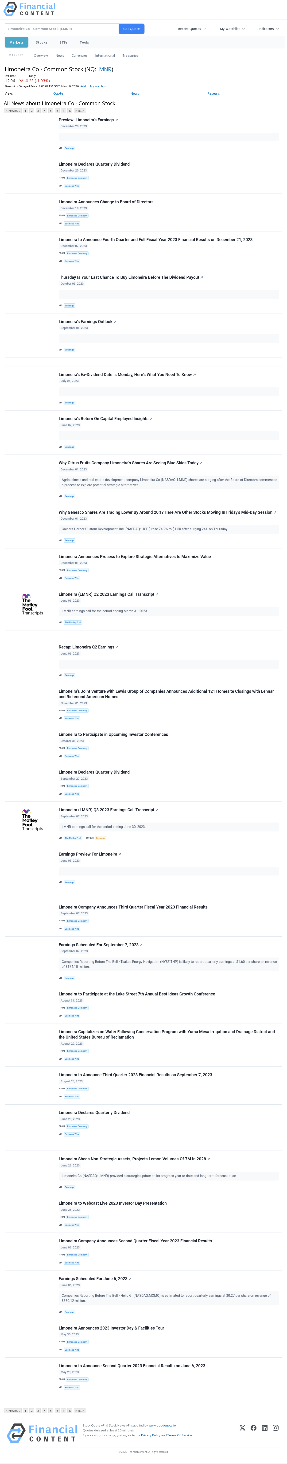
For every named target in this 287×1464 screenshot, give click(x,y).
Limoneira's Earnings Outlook (87, 322)
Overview (41, 55)
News (59, 55)
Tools (84, 42)
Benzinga (69, 148)
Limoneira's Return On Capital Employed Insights (105, 419)
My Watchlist (230, 28)
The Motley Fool (73, 623)
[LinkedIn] (264, 1434)
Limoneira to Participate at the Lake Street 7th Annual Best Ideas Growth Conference (137, 995)
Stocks (41, 42)
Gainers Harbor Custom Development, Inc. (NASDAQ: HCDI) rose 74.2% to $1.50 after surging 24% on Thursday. (145, 530)
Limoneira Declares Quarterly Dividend (94, 164)
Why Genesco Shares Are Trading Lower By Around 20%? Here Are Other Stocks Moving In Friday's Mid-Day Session (167, 512)
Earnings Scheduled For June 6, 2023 (95, 1280)
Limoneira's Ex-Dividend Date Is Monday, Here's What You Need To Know (127, 375)
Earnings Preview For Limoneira (90, 855)
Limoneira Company (77, 178)
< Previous (13, 111)
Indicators (266, 28)
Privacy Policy (150, 1436)
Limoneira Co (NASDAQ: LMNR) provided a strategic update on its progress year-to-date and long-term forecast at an (150, 1177)
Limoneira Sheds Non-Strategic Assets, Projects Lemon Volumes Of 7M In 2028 (134, 1160)
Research (214, 93)
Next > (79, 111)
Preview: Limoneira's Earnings (88, 120)
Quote (58, 93)
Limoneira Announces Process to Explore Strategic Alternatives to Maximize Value (135, 557)
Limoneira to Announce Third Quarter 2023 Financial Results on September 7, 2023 (135, 1075)
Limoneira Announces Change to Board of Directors (106, 202)
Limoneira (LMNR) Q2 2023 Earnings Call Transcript (108, 594)
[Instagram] (275, 1434)
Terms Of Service (179, 1436)
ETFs (63, 42)
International (105, 55)
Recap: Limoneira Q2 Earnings (88, 647)
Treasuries (130, 55)
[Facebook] (253, 1434)
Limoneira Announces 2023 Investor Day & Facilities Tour (111, 1329)
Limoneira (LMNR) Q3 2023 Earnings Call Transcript (108, 810)
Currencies (80, 55)
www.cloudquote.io (162, 1426)
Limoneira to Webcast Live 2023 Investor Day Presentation (113, 1204)
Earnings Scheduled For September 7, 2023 (101, 945)
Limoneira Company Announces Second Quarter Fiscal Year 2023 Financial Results (135, 1242)
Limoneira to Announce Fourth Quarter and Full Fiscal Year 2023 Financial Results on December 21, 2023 (156, 239)
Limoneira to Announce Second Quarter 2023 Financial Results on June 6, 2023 (132, 1367)
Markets (16, 42)
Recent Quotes (189, 28)
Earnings (100, 839)
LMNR (104, 69)
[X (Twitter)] (242, 1434)
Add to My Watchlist (93, 86)
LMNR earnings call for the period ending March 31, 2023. (105, 612)
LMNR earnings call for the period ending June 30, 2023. (104, 828)
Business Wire (72, 186)
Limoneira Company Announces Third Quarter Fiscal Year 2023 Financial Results (133, 907)
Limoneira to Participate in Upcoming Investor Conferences (113, 735)
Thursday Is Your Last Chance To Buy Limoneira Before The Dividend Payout (131, 277)
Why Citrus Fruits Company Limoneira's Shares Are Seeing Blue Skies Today (130, 463)
